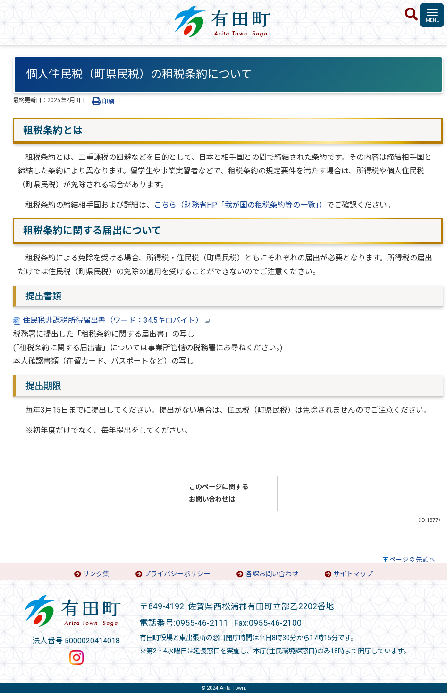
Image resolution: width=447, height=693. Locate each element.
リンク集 (96, 574)
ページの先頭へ (412, 559)
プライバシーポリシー (177, 574)
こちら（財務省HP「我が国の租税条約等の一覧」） (240, 204)
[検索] (411, 14)
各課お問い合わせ (271, 574)
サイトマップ (353, 574)
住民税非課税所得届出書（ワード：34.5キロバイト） (111, 320)
